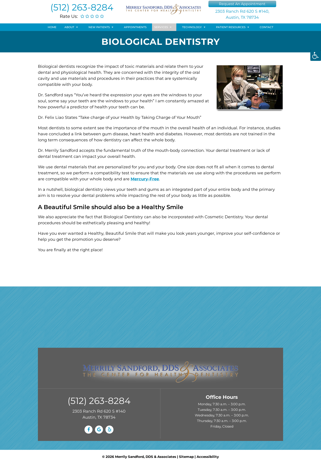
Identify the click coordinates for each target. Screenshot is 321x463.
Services (161, 27)
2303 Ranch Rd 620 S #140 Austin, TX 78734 (99, 414)
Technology (192, 27)
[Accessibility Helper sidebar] (315, 55)
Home (52, 27)
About (69, 27)
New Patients (99, 27)
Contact (266, 27)
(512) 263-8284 (81, 7)
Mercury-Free (145, 179)
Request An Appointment (242, 4)
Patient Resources (230, 27)
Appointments (135, 27)
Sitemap (186, 457)
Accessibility (208, 457)
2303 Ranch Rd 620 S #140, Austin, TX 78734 (242, 14)
